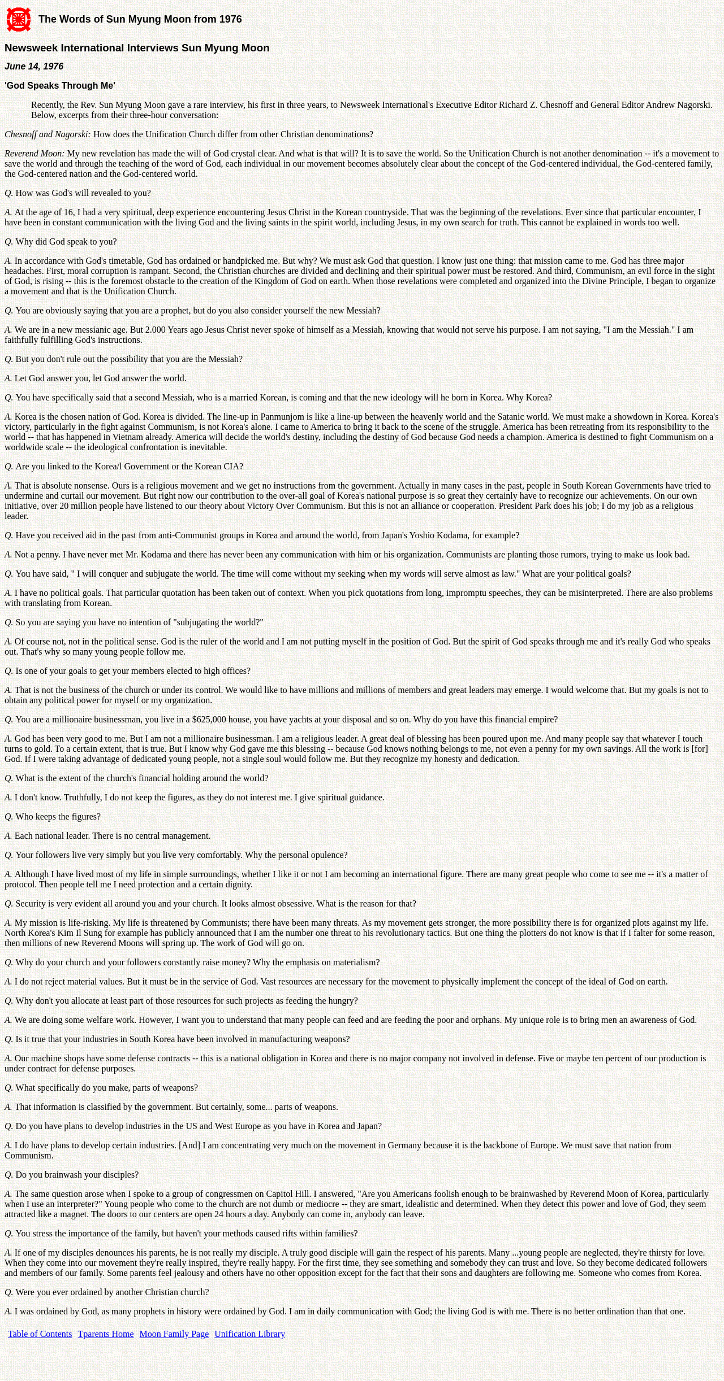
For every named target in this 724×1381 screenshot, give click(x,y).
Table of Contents (40, 1334)
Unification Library (249, 1334)
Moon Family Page (174, 1334)
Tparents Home (106, 1334)
